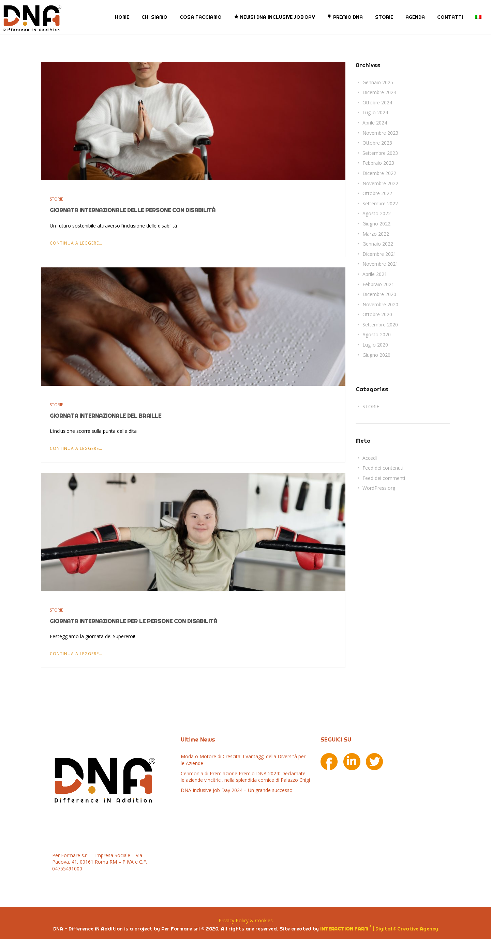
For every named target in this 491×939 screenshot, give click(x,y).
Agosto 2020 (376, 334)
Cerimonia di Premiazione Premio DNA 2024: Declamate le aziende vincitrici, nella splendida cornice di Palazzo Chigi (245, 776)
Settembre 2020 (380, 324)
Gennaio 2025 (377, 82)
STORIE (384, 17)
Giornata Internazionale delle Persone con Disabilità (132, 210)
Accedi (369, 457)
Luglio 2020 (375, 344)
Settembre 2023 (380, 153)
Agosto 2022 (376, 213)
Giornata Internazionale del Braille (105, 415)
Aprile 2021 (374, 274)
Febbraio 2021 (378, 284)
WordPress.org (378, 488)
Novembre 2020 (380, 304)
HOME (122, 17)
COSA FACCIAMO (201, 17)
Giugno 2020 (376, 354)
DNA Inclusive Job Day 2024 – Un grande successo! (237, 790)
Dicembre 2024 (379, 92)
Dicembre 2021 (379, 253)
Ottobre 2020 (377, 314)
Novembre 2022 (380, 183)
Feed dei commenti (383, 478)
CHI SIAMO (154, 17)
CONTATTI (450, 17)
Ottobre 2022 (377, 193)
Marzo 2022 (375, 233)
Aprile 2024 (374, 122)
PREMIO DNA (345, 17)
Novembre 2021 (380, 264)
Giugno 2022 (376, 223)
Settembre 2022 (380, 203)
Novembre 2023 (380, 132)
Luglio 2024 (375, 112)
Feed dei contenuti (382, 468)
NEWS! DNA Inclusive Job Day (274, 17)
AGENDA (415, 17)
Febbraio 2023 (378, 163)
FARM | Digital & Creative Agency (379, 928)
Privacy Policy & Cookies (246, 920)
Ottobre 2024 (377, 102)
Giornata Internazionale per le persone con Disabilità (133, 621)
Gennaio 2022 (377, 243)
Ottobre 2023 (377, 143)
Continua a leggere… (76, 243)
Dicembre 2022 (379, 173)
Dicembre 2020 (379, 294)
